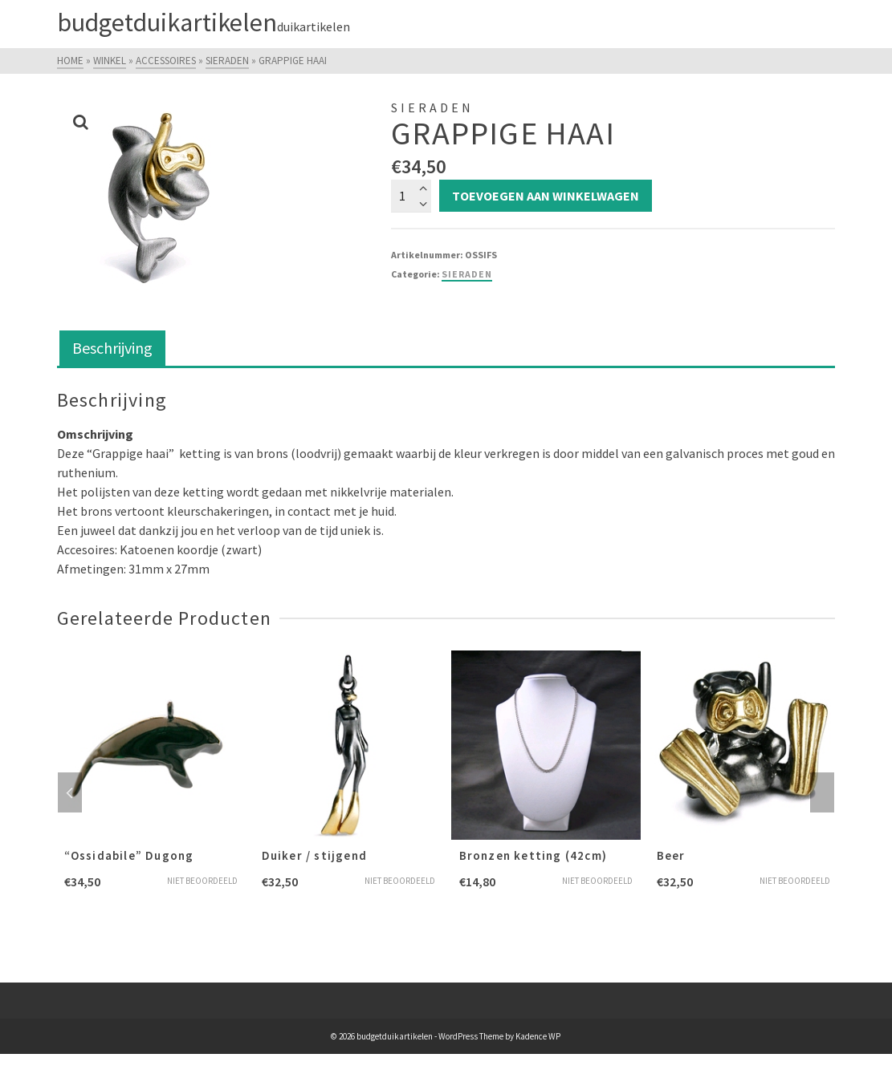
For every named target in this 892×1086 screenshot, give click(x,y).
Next (822, 792)
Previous (70, 792)
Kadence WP (537, 1036)
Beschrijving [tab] (112, 348)
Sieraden (467, 274)
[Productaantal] (411, 196)
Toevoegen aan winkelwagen (545, 196)
